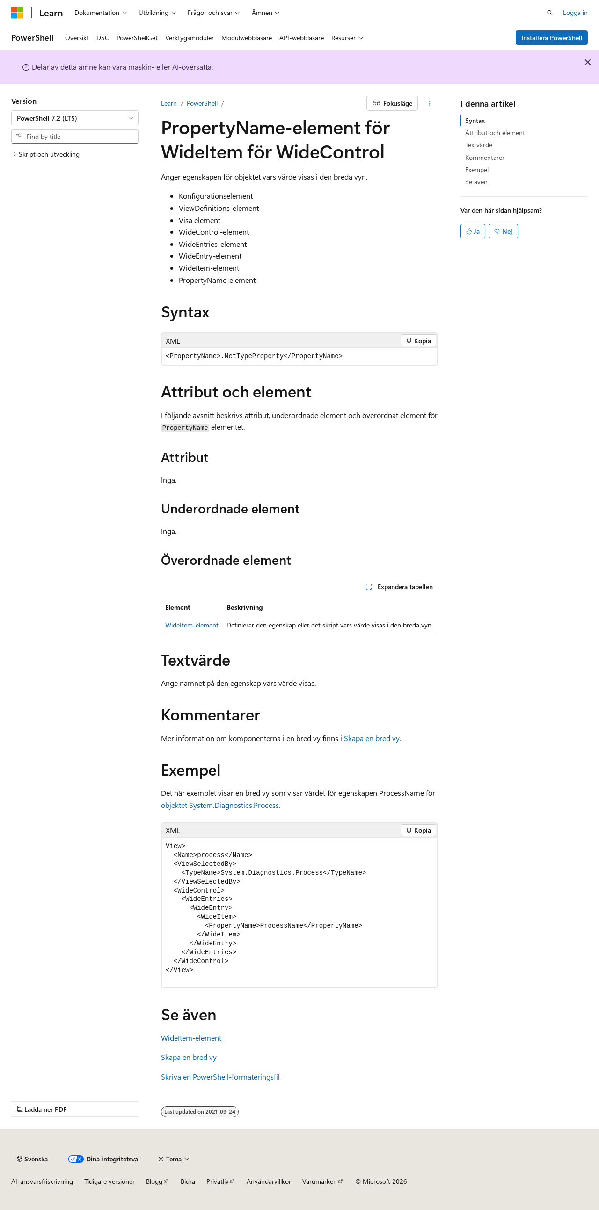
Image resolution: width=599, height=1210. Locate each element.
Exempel (477, 169)
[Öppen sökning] (550, 12)
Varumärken (319, 1181)
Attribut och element (495, 132)
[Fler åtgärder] (430, 103)
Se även (476, 181)
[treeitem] (75, 154)
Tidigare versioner (109, 1181)
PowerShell (202, 103)
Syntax (475, 120)
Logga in (575, 12)
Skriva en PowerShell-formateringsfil (220, 1076)
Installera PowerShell (552, 37)
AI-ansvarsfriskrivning (42, 1181)
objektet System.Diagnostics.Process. (220, 805)
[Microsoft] (17, 13)
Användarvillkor (269, 1181)
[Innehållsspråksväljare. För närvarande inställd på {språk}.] (32, 1159)
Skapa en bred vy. (372, 738)
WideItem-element (192, 624)
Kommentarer (484, 157)
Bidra (188, 1181)
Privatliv (217, 1181)
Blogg (154, 1181)
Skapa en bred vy (189, 1057)
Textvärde (478, 144)
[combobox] (75, 117)
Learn (169, 103)
